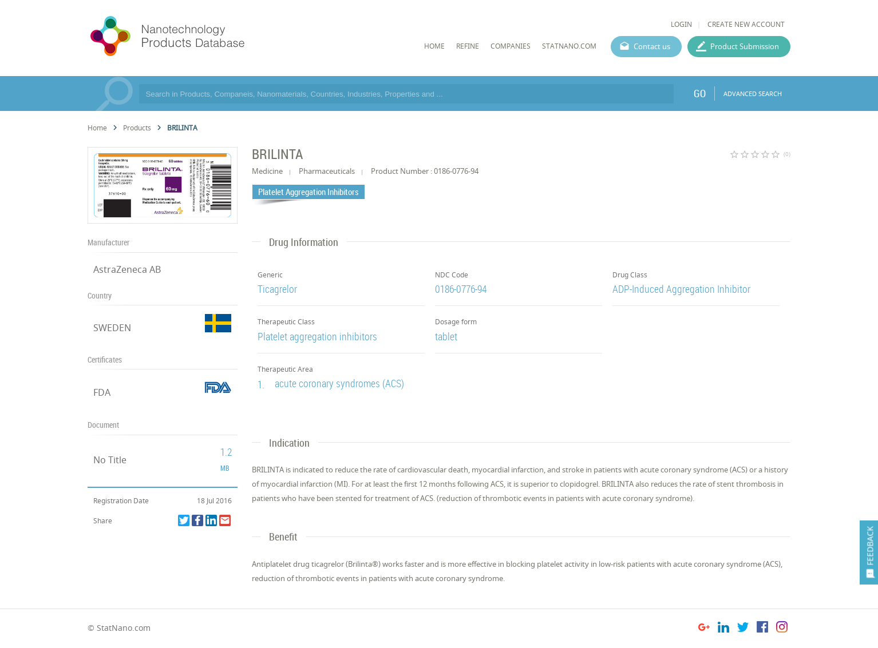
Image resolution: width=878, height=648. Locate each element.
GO (700, 93)
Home (97, 128)
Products (137, 128)
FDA (101, 392)
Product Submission (744, 46)
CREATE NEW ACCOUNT (746, 24)
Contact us (652, 46)
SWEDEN (112, 327)
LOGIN (681, 24)
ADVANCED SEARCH (752, 93)
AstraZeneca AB (127, 269)
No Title (109, 460)
